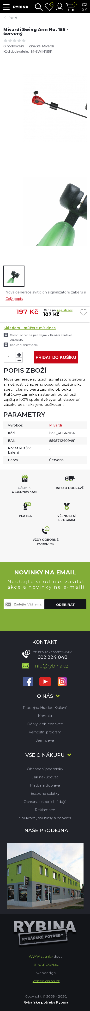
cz (85, 4)
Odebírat (65, 605)
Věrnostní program (45, 732)
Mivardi (48, 46)
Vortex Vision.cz (46, 981)
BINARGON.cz (46, 964)
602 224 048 (52, 657)
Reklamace (45, 810)
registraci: (64, 310)
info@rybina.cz (51, 666)
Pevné (13, 17)
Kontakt (45, 715)
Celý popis (14, 299)
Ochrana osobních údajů (45, 801)
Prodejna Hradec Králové (45, 707)
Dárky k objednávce (45, 724)
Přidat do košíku (56, 357)
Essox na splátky (45, 793)
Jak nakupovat (45, 777)
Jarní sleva (45, 740)
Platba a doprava (45, 785)
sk (84, 9)
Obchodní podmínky (45, 769)
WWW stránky (41, 956)
